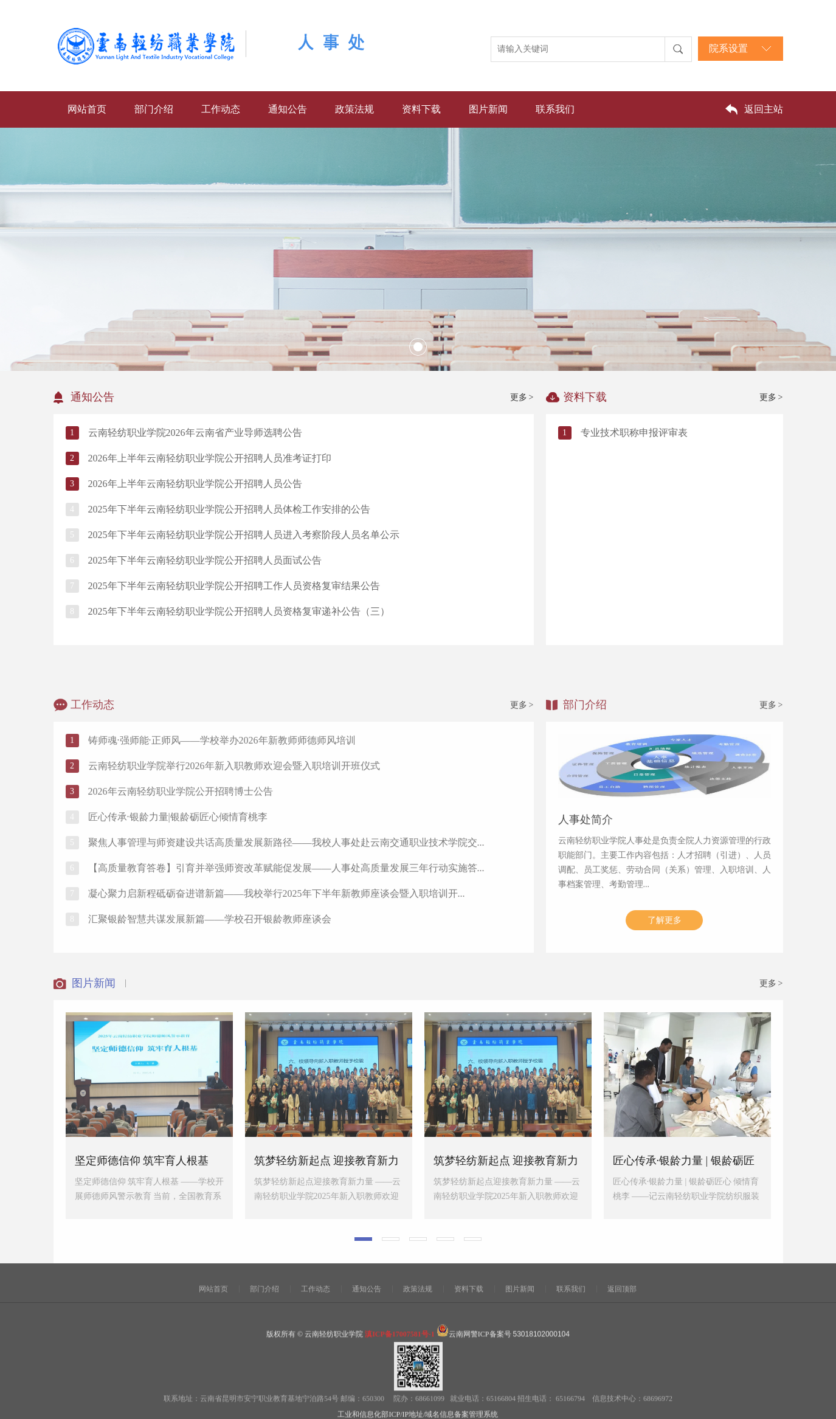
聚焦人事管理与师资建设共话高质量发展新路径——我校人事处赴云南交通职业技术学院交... (286, 946)
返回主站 (763, 109)
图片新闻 (488, 109)
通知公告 (287, 109)
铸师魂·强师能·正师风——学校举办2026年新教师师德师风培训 (222, 844)
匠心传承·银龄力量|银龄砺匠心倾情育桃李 (178, 921)
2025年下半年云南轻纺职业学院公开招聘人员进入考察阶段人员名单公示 (243, 535)
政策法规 (354, 109)
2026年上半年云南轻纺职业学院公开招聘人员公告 (195, 483)
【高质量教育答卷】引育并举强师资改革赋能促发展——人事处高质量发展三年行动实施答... (286, 972)
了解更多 (665, 1024)
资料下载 (421, 109)
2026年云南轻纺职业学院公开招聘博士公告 (180, 895)
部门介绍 (153, 109)
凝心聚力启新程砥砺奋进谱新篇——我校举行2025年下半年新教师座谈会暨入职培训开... (276, 997)
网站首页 (86, 109)
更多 (522, 397)
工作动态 (220, 109)
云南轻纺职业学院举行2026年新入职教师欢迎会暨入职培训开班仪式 (234, 870)
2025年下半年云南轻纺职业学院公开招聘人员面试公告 (205, 560)
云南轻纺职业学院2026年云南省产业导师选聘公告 (195, 432)
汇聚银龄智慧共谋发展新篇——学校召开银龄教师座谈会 (209, 1023)
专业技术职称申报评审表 (634, 432)
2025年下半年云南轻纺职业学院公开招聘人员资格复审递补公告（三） (239, 611)
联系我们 (555, 109)
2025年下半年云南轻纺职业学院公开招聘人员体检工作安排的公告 (229, 509)
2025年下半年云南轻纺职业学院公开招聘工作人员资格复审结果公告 (234, 586)
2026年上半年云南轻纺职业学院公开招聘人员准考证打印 (209, 458)
